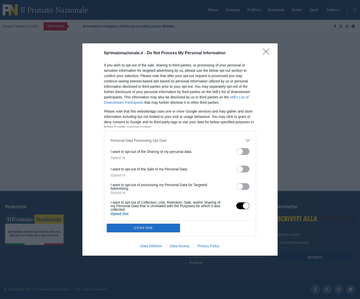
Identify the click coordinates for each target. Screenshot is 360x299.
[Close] (268, 53)
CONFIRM (143, 228)
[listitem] (180, 140)
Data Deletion (151, 246)
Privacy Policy (208, 246)
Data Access (180, 246)
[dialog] (180, 149)
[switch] (242, 151)
